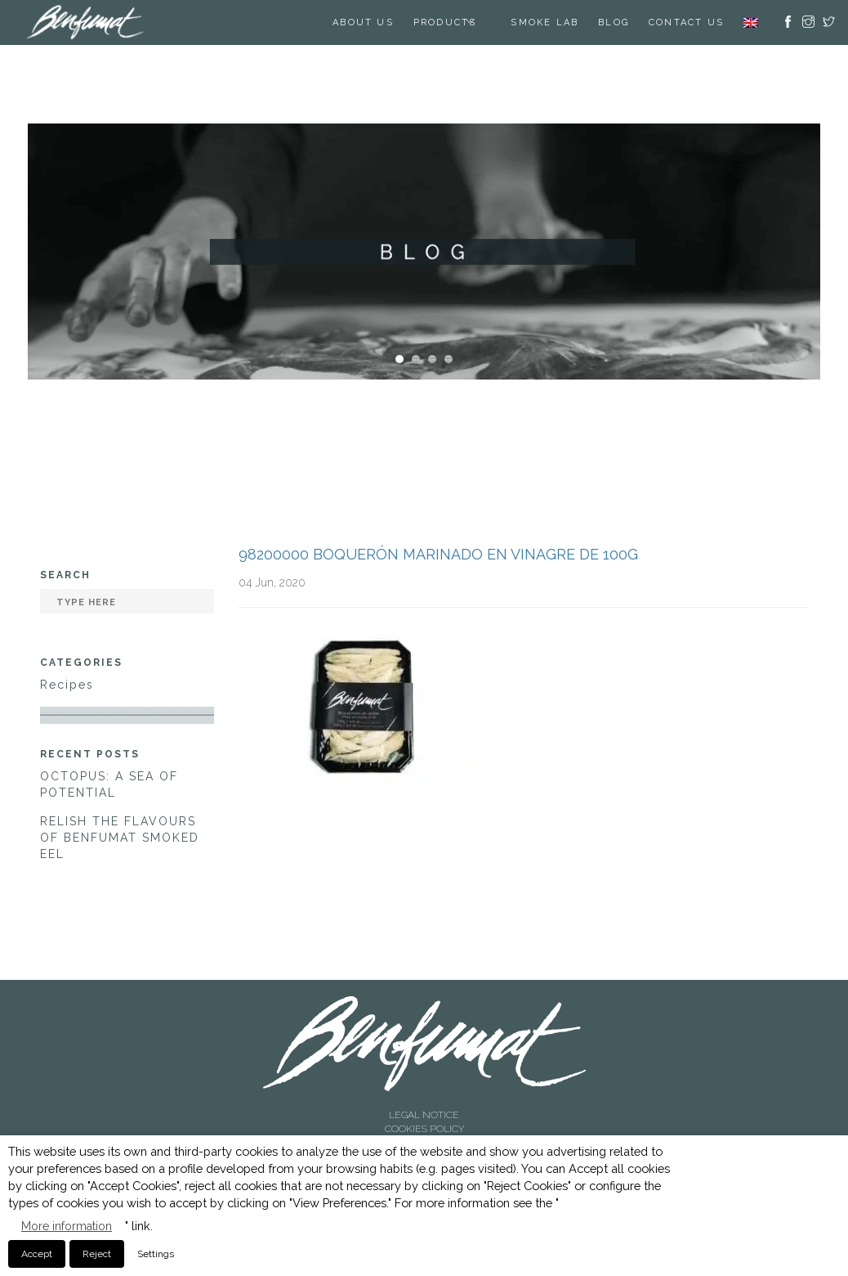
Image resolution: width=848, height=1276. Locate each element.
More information (66, 1226)
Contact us (686, 22)
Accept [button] (36, 1254)
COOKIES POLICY (424, 1128)
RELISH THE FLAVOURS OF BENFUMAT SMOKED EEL (119, 837)
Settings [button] (155, 1254)
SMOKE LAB (544, 22)
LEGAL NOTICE (424, 1115)
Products (445, 22)
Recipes (67, 684)
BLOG (613, 22)
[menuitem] (750, 22)
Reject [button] (97, 1254)
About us (363, 22)
